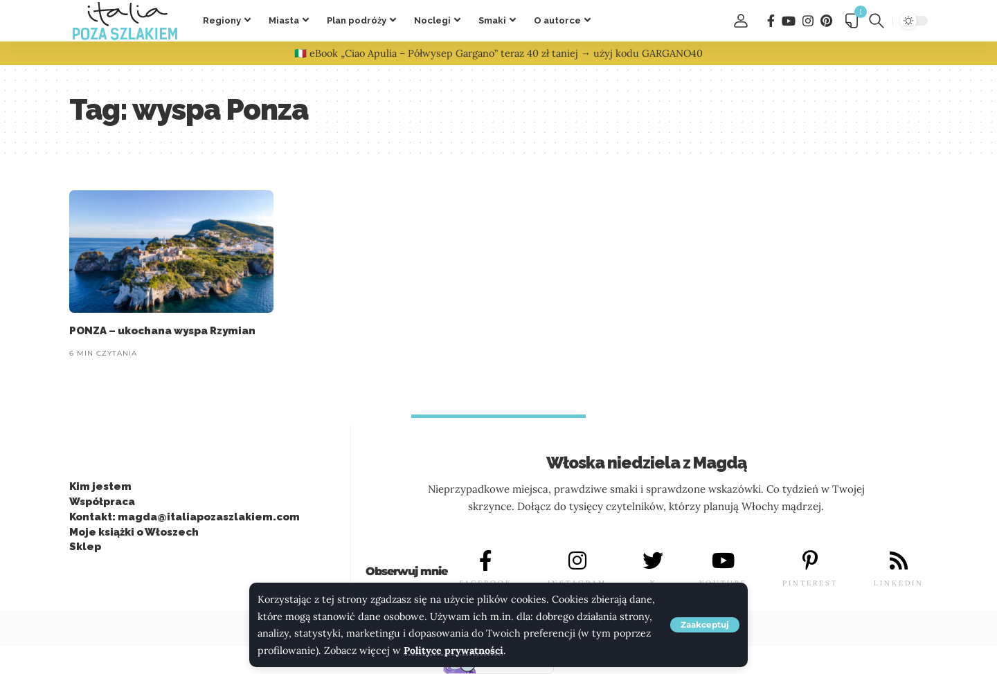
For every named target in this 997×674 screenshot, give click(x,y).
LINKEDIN (899, 583)
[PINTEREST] (810, 561)
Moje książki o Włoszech (134, 532)
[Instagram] (808, 21)
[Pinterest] (826, 21)
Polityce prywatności (454, 650)
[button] (704, 624)
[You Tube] (788, 21)
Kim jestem (100, 487)
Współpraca (102, 501)
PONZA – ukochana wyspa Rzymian (162, 331)
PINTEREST (810, 583)
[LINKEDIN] (898, 561)
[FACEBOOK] (485, 561)
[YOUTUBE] (722, 561)
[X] (653, 561)
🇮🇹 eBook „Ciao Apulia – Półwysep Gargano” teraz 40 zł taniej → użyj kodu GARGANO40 (498, 53)
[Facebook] (771, 21)
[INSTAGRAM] (577, 561)
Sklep (85, 547)
